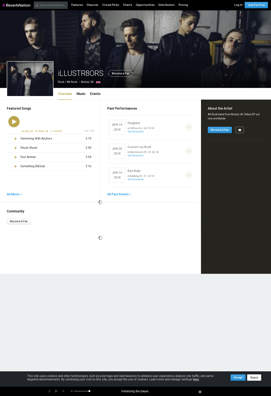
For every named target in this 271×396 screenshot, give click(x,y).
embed (56, 131)
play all (29, 131)
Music (81, 94)
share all (42, 131)
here (196, 379)
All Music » (14, 194)
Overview (65, 94)
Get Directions (136, 131)
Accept (238, 377)
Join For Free (256, 5)
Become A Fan (19, 221)
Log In (238, 5)
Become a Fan (120, 73)
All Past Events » (119, 194)
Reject (254, 377)
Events (95, 94)
